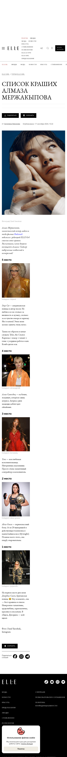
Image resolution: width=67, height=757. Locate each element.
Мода (24, 41)
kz (42, 48)
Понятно (20, 749)
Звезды (33, 38)
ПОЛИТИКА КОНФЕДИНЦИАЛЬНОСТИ (46, 704)
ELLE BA (25, 38)
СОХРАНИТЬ (28, 115)
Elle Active (26, 53)
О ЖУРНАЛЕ (40, 692)
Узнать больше (27, 744)
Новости (32, 41)
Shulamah (18, 234)
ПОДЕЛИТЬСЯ (10, 115)
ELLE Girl (25, 56)
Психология (27, 50)
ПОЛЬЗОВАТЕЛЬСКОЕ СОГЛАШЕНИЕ (50, 697)
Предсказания (28, 58)
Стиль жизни (27, 47)
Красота (25, 44)
